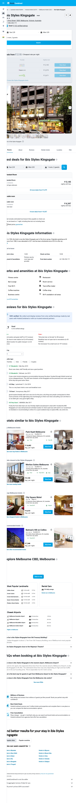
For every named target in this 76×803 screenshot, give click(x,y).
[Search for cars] (3, 17)
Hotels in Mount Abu (48, 761)
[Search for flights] (3, 9)
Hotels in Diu (15, 767)
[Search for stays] (3, 13)
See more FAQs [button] (41, 690)
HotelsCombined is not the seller (42, 788)
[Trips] (3, 31)
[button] (3, 3)
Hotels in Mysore (47, 759)
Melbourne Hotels (50, 9)
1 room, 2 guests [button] (18, 37)
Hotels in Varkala (47, 767)
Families (15, 360)
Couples (39, 360)
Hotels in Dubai (15, 764)
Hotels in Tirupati (16, 773)
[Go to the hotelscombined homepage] (15, 3)
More (12, 237)
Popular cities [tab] (16, 749)
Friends (31, 360)
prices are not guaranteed (53, 782)
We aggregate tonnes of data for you (42, 791)
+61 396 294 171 (17, 23)
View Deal (54, 447)
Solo (23, 360)
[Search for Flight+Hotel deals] (3, 22)
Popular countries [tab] (30, 749)
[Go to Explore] (3, 26)
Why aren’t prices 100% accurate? (42, 795)
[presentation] (29, 141)
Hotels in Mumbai (16, 759)
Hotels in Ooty (46, 764)
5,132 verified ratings (26, 26)
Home (12, 9)
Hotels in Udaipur (47, 770)
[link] (23, 452)
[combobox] (20, 352)
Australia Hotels (21, 9)
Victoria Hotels (35, 9)
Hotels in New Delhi (17, 761)
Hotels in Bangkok (16, 770)
